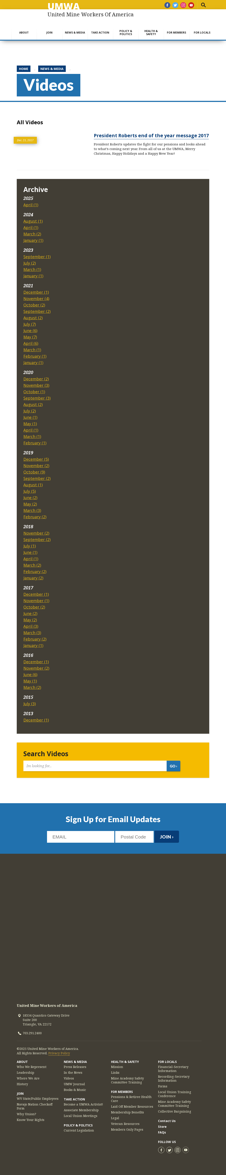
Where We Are (28, 1078)
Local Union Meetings (80, 1116)
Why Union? (26, 1114)
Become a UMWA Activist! (83, 1104)
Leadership (25, 1073)
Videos (69, 1078)
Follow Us (167, 1142)
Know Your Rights (30, 1120)
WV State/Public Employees (37, 1099)
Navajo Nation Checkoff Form (35, 1106)
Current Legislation (79, 1130)
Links (115, 1073)
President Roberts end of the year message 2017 (151, 135)
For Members (176, 32)
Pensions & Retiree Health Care (131, 1099)
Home (23, 69)
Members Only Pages (127, 1130)
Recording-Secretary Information (174, 1079)
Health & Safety (151, 32)
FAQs (162, 1132)
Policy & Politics (125, 32)
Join (49, 32)
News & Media (75, 32)
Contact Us (167, 1121)
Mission (117, 1067)
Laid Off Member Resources (132, 1107)
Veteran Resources (125, 1124)
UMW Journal (74, 1084)
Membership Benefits (127, 1112)
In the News (73, 1073)
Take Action (100, 32)
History (22, 1084)
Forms (162, 1086)
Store (162, 1126)
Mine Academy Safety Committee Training (127, 1080)
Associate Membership (81, 1110)
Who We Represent (31, 1067)
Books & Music (75, 1090)
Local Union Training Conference (174, 1094)
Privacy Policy (59, 1053)
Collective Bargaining (174, 1111)
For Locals (202, 32)
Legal (115, 1118)
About (24, 32)
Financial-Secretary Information (173, 1069)
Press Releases (75, 1067)
